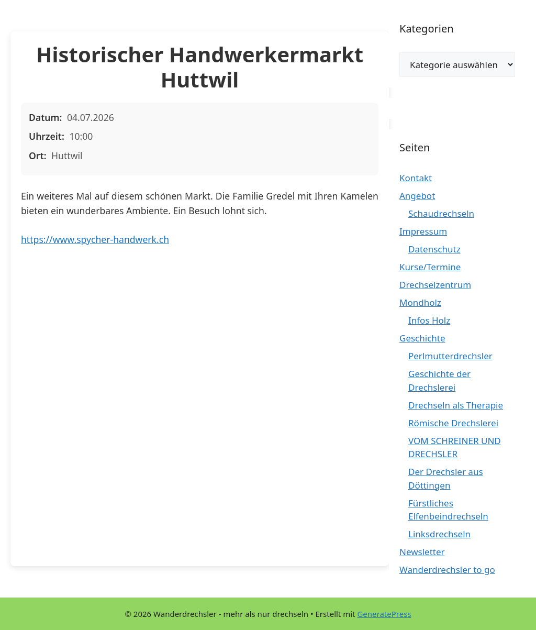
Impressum (423, 231)
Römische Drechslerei (453, 423)
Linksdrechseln (439, 534)
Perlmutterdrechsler (450, 356)
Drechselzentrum (435, 285)
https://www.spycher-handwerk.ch (95, 239)
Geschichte (422, 338)
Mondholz (420, 302)
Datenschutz (434, 249)
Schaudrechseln (441, 213)
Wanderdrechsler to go (447, 569)
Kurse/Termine (430, 267)
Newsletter (422, 552)
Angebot (417, 196)
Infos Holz (429, 320)
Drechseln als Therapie (455, 405)
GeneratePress (384, 614)
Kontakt (415, 178)
